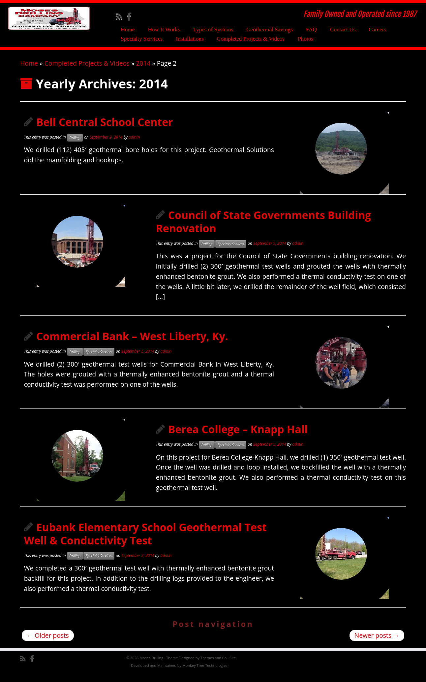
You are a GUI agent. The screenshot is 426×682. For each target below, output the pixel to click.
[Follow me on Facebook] (131, 16)
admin (134, 145)
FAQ (311, 29)
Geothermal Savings (269, 29)
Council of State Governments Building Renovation (263, 230)
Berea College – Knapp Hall (238, 438)
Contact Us (342, 29)
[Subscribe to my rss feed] (121, 16)
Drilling (75, 146)
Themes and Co (213, 666)
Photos (305, 39)
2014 (143, 71)
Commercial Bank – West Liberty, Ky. (132, 345)
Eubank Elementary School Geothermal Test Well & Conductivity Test (145, 542)
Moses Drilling (151, 666)
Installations (189, 39)
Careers (377, 29)
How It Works (164, 29)
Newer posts (376, 643)
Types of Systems (213, 29)
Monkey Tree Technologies (205, 673)
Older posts (48, 643)
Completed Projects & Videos (251, 39)
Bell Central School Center (104, 130)
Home (128, 29)
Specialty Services (142, 39)
